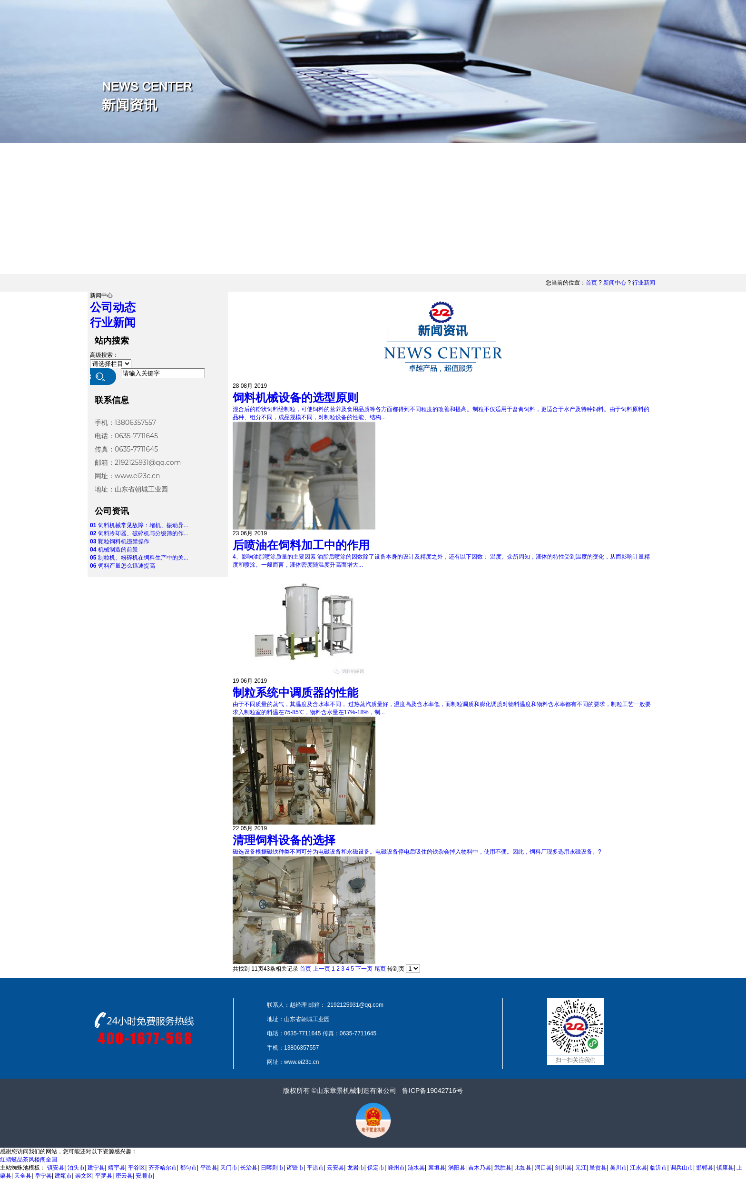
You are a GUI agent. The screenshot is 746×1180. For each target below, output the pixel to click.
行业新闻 (643, 282)
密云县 (124, 1175)
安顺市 (144, 1175)
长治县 (248, 1167)
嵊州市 (396, 1167)
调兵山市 (681, 1167)
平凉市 (315, 1167)
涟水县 (416, 1167)
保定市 (375, 1167)
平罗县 (103, 1175)
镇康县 (725, 1167)
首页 (591, 282)
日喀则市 (272, 1167)
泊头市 (76, 1167)
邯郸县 (704, 1167)
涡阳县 (456, 1167)
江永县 (638, 1167)
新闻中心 (614, 282)
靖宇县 (116, 1167)
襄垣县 (436, 1167)
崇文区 (83, 1175)
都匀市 (188, 1167)
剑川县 (563, 1167)
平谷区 (136, 1167)
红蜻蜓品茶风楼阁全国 (28, 1159)
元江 (581, 1167)
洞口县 (543, 1167)
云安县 (335, 1167)
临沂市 (658, 1167)
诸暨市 (295, 1167)
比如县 (522, 1167)
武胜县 (502, 1167)
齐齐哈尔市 (162, 1167)
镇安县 (55, 1167)
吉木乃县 (479, 1167)
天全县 (22, 1175)
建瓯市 (63, 1175)
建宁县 (96, 1167)
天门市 (228, 1167)
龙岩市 (355, 1167)
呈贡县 (598, 1167)
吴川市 (618, 1167)
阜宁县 (43, 1175)
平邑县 (208, 1167)
